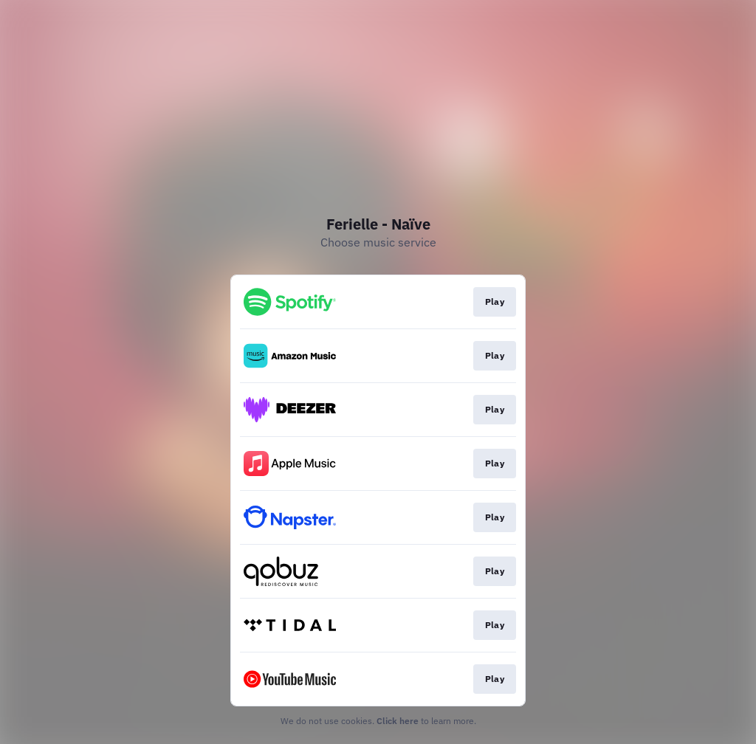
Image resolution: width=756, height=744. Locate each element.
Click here (398, 720)
